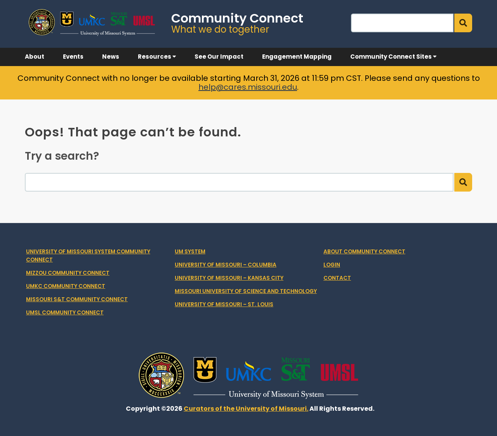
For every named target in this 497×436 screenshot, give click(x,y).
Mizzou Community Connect (67, 273)
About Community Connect (364, 251)
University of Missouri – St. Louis (224, 304)
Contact (337, 278)
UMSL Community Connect (65, 312)
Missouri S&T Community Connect (77, 299)
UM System (190, 251)
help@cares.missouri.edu (247, 87)
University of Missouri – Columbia (225, 265)
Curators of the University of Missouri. (246, 408)
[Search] (402, 23)
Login (331, 265)
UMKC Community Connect (65, 286)
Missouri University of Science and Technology (246, 291)
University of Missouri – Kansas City (229, 278)
